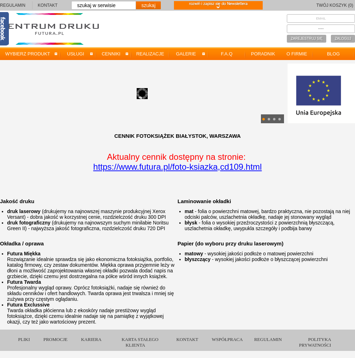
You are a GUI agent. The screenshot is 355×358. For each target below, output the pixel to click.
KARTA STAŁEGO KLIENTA (139, 342)
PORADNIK (263, 53)
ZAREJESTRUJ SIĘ (306, 38)
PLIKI (24, 339)
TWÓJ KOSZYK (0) (334, 5)
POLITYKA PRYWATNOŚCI (315, 342)
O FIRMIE (296, 53)
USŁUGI (76, 54)
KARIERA (91, 339)
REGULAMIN (12, 5)
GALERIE (187, 54)
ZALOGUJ (343, 38)
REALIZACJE (150, 53)
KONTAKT (48, 5)
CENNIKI (112, 54)
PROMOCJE (55, 339)
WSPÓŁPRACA (227, 339)
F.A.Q (227, 53)
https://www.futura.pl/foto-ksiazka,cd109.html (177, 167)
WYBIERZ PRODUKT (29, 54)
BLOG (333, 53)
